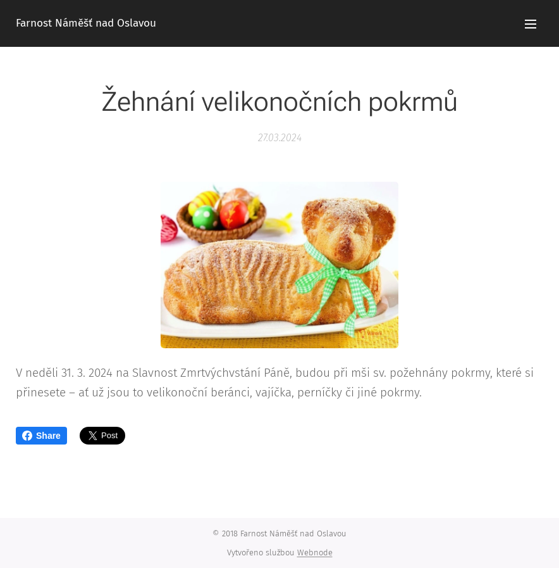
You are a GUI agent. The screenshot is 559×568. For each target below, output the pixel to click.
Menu (530, 24)
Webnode (315, 552)
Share (41, 436)
